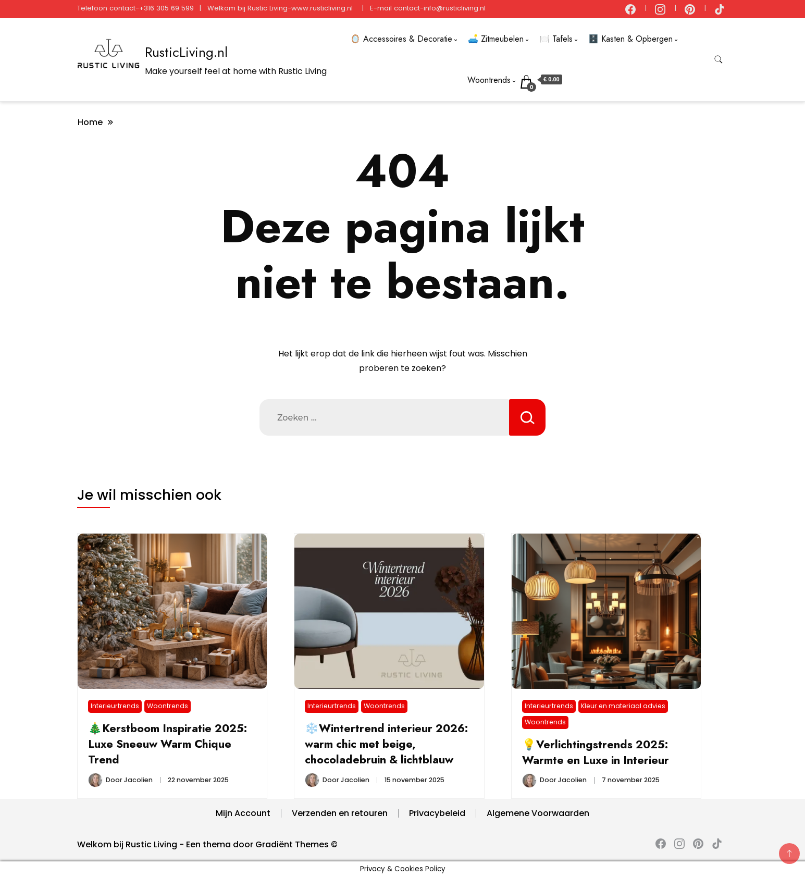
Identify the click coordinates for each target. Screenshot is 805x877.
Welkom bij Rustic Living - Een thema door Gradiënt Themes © (207, 844)
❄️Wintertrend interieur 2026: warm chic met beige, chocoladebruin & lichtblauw (386, 744)
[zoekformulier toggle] (718, 59)
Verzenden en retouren (340, 813)
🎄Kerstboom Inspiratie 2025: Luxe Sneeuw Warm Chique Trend (167, 744)
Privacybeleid (437, 813)
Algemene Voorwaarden (538, 813)
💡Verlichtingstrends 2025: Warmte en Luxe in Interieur (595, 752)
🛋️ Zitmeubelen (496, 39)
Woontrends (489, 80)
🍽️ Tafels (556, 39)
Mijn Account (243, 813)
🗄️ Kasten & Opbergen (630, 39)
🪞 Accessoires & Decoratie (401, 39)
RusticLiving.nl (186, 52)
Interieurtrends (115, 705)
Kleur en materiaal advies (623, 705)
